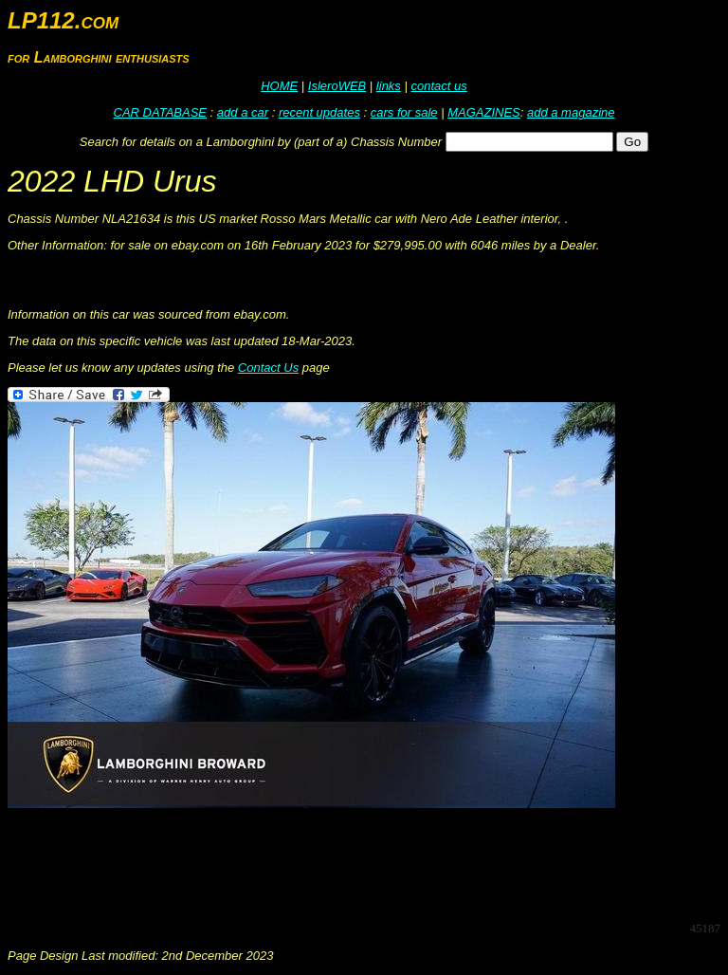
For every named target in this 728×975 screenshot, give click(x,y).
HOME (279, 86)
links (388, 86)
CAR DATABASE (160, 112)
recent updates (319, 112)
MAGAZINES (483, 112)
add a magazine (571, 112)
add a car (242, 112)
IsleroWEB (337, 86)
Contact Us (268, 367)
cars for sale (404, 112)
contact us (438, 86)
